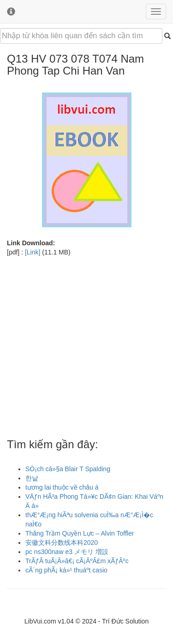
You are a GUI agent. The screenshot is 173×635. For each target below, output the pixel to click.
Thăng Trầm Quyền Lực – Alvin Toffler (79, 533)
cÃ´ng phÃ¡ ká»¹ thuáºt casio (66, 570)
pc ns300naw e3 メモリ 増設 (66, 551)
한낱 (31, 478)
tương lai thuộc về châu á (62, 487)
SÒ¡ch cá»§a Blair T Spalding (67, 469)
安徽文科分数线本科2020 (61, 542)
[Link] (32, 252)
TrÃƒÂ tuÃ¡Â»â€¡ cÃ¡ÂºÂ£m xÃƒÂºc (77, 561)
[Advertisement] (86, 343)
